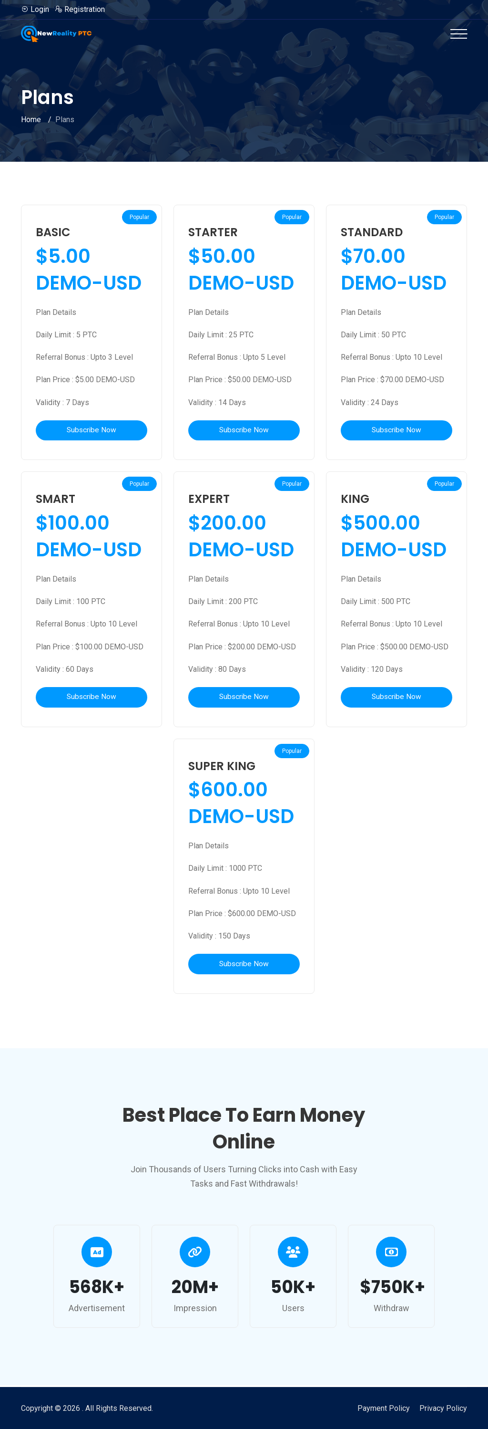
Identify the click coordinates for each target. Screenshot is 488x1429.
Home (31, 119)
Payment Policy (383, 1408)
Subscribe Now (91, 430)
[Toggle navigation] (458, 33)
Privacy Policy (443, 1408)
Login (35, 9)
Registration (80, 9)
